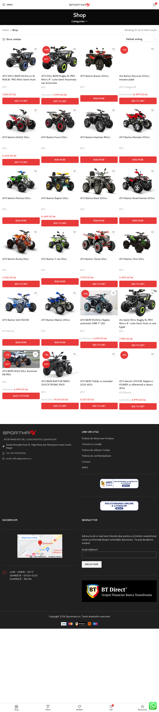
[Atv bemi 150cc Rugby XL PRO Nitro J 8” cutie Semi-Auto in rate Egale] (138, 508)
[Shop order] (141, 39)
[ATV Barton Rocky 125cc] (21, 447)
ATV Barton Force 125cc (54, 342)
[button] (21, 101)
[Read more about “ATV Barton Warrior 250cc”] (60, 547)
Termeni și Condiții (91, 648)
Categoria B (130, 292)
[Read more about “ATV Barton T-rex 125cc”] (60, 486)
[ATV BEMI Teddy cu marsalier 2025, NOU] (99, 569)
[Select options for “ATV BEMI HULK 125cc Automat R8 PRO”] (21, 600)
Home (5, 30)
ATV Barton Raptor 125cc (54, 402)
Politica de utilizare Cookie (96, 654)
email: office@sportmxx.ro (18, 663)
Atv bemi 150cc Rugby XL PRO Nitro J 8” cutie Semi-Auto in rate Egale (137, 528)
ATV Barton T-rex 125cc (54, 463)
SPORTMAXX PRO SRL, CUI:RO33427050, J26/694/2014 (30, 644)
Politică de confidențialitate (96, 660)
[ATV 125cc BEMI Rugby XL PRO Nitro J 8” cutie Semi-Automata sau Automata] (60, 59)
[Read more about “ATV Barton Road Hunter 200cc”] (138, 425)
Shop (15, 30)
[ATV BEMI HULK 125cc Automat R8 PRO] (21, 564)
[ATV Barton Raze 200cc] (99, 386)
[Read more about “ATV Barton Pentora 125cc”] (21, 425)
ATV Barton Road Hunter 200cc (137, 402)
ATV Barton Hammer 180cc (95, 342)
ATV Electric (8, 535)
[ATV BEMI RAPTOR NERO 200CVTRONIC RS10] (60, 569)
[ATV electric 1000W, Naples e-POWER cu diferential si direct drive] (138, 569)
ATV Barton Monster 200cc (134, 342)
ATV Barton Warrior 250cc (55, 524)
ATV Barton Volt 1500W (15, 524)
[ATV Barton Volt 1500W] (21, 508)
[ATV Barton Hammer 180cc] (99, 325)
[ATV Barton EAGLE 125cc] (21, 325)
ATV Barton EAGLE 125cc (16, 342)
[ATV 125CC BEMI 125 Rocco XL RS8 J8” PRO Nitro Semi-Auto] (21, 59)
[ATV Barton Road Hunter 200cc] (138, 386)
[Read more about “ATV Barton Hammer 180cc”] (99, 364)
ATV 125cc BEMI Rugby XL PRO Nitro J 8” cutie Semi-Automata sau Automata (58, 79)
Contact (86, 666)
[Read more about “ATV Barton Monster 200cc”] (138, 364)
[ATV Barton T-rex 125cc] (60, 447)
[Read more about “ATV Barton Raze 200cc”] (99, 425)
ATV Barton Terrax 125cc (93, 463)
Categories (78, 21)
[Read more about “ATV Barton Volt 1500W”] (21, 547)
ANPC (85, 672)
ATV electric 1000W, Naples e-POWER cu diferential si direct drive (136, 589)
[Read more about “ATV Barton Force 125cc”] (60, 364)
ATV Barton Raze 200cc (93, 402)
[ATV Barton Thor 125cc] (138, 447)
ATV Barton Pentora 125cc (16, 402)
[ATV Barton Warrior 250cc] (60, 508)
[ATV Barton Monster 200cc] (138, 325)
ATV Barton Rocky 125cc (15, 463)
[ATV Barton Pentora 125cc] (21, 386)
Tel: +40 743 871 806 (16, 657)
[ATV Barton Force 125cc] (60, 325)
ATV (4, 87)
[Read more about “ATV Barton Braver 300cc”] (99, 98)
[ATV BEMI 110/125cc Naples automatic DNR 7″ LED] (99, 508)
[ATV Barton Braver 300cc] (99, 59)
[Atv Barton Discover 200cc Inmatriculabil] (138, 161)
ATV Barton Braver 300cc (94, 75)
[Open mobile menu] (7, 5)
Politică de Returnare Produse (98, 643)
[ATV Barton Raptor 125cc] (60, 386)
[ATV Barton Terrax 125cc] (99, 447)
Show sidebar (13, 39)
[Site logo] (79, 4)
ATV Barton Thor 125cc (131, 463)
